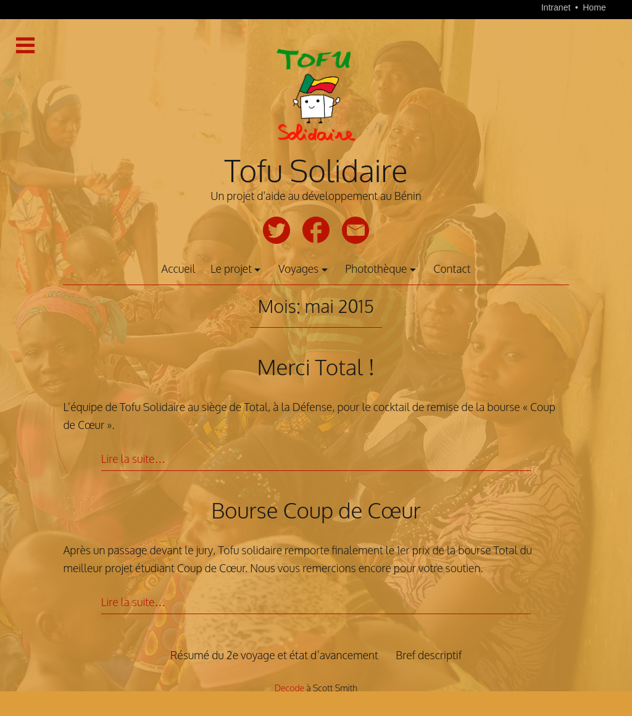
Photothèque (376, 268)
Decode (289, 688)
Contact (451, 268)
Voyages (298, 268)
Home (594, 7)
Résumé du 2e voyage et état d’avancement (274, 655)
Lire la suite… (133, 458)
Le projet (231, 268)
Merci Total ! (316, 366)
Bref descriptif (429, 655)
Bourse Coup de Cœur (315, 509)
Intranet (557, 7)
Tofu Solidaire (315, 170)
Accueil (178, 268)
